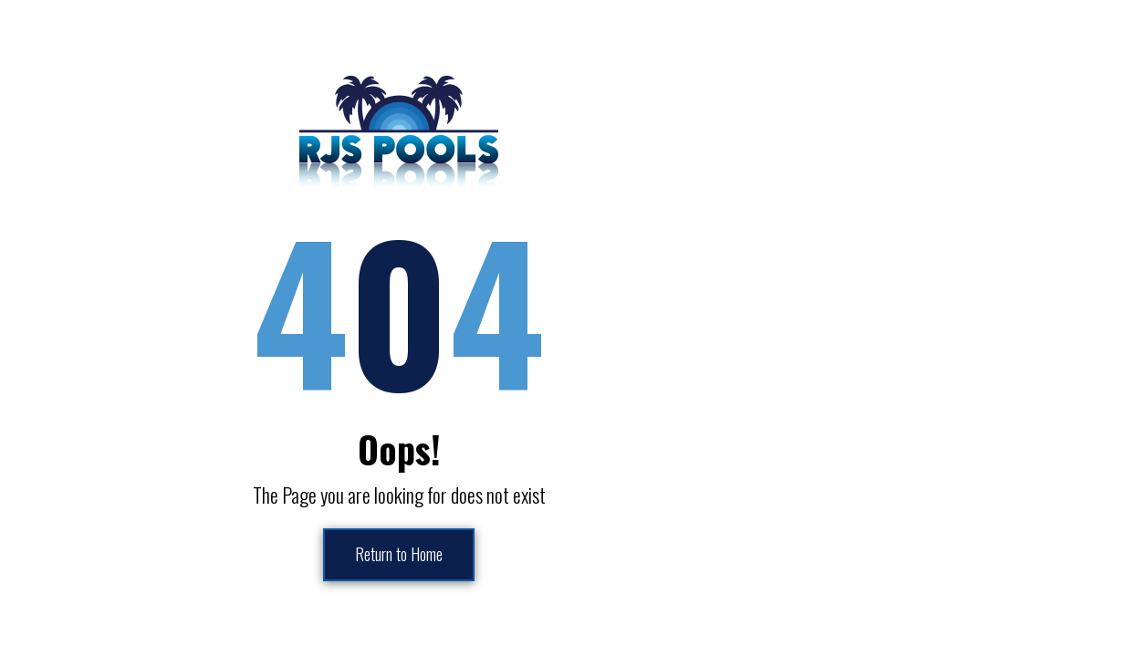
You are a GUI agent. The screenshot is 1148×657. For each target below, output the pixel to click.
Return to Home (399, 554)
